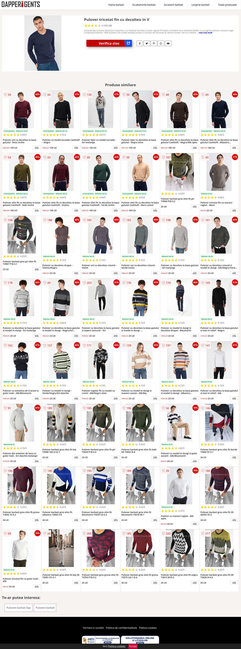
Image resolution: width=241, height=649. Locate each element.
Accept (133, 646)
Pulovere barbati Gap (18, 607)
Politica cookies (148, 627)
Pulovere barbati (45, 607)
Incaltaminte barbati (144, 4)
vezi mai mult (205, 32)
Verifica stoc (115, 43)
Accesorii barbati (173, 4)
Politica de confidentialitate (121, 627)
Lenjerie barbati (201, 4)
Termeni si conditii (93, 627)
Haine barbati (116, 4)
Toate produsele (227, 4)
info (37, 147)
